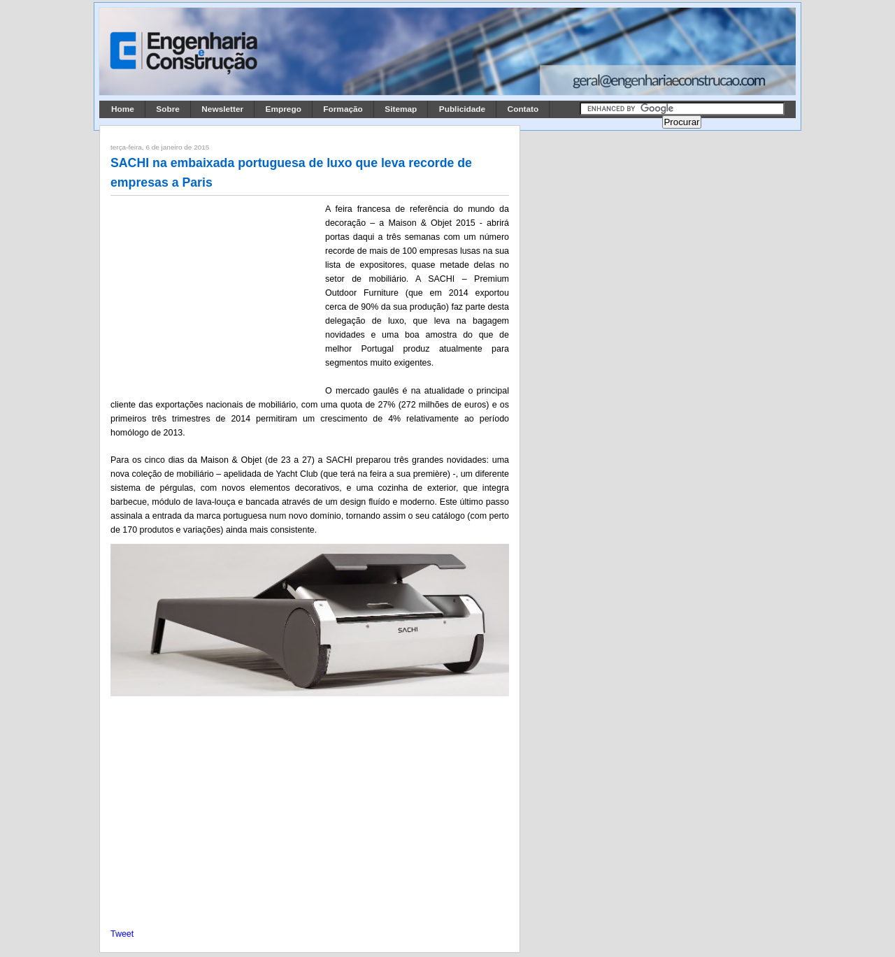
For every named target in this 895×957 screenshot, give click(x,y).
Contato (523, 109)
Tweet (122, 934)
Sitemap (401, 109)
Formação (343, 109)
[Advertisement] (215, 294)
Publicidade (462, 109)
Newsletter (222, 109)
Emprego (283, 109)
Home (122, 109)
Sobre (168, 109)
